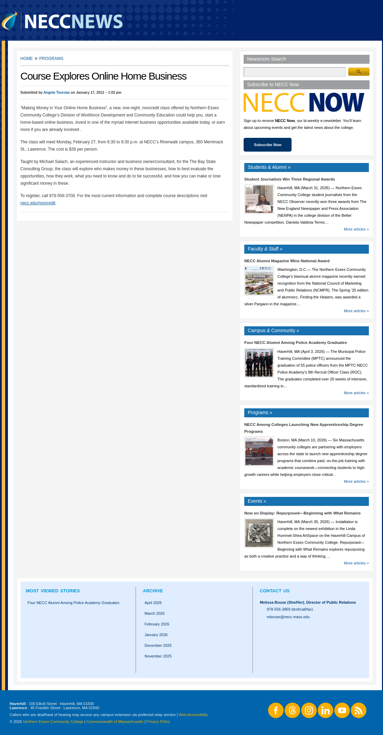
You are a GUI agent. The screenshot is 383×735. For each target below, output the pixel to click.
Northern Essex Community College (53, 721)
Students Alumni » (269, 167)
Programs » (260, 412)
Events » (257, 501)
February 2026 (157, 624)
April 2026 (153, 603)
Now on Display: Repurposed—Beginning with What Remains (302, 513)
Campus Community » (273, 330)
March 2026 (155, 613)
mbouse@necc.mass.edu (288, 617)
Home (26, 58)
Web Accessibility (193, 715)
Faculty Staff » (265, 249)
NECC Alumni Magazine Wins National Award (287, 261)
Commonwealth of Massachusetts (115, 721)
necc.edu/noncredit (37, 203)
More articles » (356, 229)
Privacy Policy (158, 721)
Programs (51, 58)
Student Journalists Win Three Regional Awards (289, 179)
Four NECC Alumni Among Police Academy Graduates (295, 342)
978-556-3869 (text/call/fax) (290, 609)
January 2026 (156, 635)
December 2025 (158, 645)
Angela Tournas (56, 92)
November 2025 (158, 656)
